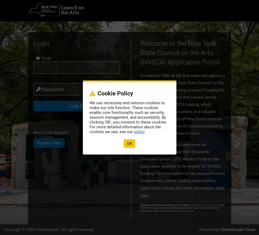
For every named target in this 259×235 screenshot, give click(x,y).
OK (129, 143)
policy (139, 131)
